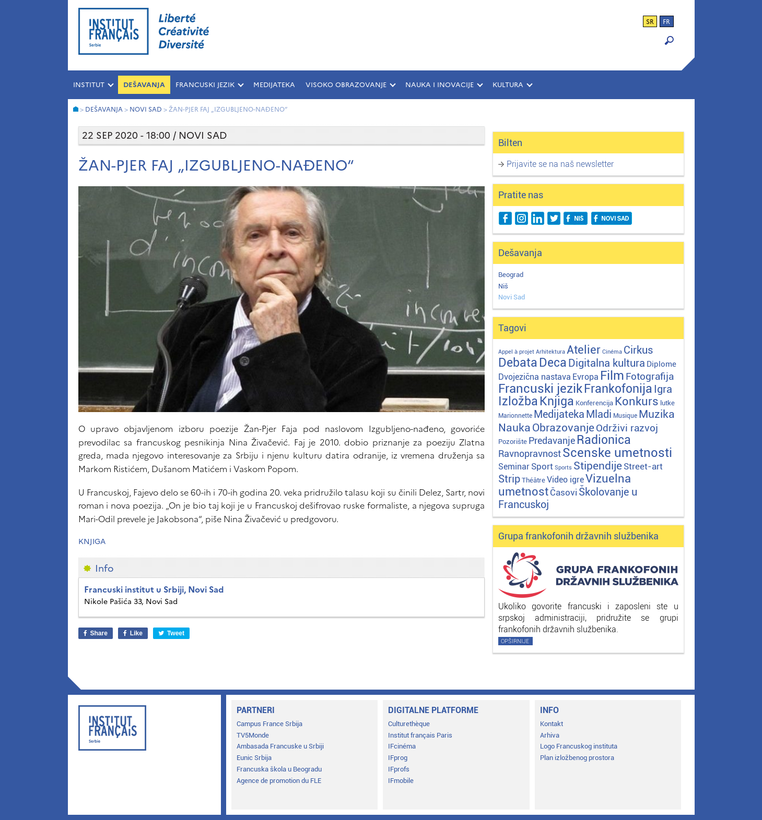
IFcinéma (402, 746)
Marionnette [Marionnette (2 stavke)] (515, 415)
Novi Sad (511, 297)
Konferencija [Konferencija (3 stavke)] (594, 403)
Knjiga (91, 541)
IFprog (397, 758)
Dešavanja (144, 85)
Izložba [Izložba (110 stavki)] (518, 401)
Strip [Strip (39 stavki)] (509, 479)
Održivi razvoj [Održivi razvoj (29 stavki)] (627, 428)
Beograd (510, 275)
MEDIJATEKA (274, 85)
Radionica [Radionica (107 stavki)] (604, 440)
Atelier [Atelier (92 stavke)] (584, 349)
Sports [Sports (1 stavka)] (563, 467)
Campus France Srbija (269, 724)
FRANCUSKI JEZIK (205, 85)
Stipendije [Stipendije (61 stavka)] (597, 466)
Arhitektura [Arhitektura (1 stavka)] (550, 351)
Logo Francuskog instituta (578, 746)
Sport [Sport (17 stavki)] (542, 466)
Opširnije (515, 641)
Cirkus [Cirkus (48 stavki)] (638, 350)
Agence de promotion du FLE (279, 781)
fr (666, 22)
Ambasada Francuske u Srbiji (280, 746)
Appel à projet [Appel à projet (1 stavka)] (516, 351)
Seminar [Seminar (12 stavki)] (514, 467)
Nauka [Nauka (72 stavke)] (514, 427)
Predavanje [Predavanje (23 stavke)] (552, 440)
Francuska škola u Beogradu (279, 769)
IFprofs (398, 769)
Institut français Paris (420, 735)
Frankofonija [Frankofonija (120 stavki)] (618, 389)
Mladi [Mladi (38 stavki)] (599, 414)
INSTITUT (88, 85)
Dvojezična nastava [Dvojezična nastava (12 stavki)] (534, 377)
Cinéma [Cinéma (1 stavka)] (612, 351)
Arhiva (549, 735)
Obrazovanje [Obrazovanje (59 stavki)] (563, 427)
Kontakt (551, 724)
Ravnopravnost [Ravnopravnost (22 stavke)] (529, 453)
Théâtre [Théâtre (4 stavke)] (533, 480)
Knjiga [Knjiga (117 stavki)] (557, 401)
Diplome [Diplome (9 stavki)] (661, 364)
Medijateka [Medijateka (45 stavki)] (559, 414)
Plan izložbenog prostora (577, 758)
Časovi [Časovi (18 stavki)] (563, 492)
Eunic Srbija (254, 758)
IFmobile (401, 781)
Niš (503, 286)
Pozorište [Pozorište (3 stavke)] (512, 441)
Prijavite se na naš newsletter (560, 164)
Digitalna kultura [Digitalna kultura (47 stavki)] (606, 363)
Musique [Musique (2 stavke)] (625, 415)
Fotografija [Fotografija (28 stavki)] (650, 376)
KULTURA (508, 85)
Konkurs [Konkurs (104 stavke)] (637, 401)
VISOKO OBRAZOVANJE (346, 85)
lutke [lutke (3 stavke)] (667, 403)
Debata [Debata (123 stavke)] (517, 363)
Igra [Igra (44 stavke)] (663, 389)
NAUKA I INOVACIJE (439, 85)
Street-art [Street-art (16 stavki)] (643, 466)
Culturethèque (409, 724)
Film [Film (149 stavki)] (612, 375)
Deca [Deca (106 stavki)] (553, 363)
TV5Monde (253, 735)
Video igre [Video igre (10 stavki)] (565, 480)
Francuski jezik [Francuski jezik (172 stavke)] (540, 388)
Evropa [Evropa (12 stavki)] (585, 377)
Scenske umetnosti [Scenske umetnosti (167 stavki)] (617, 452)
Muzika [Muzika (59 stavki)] (657, 414)
